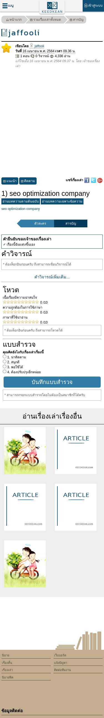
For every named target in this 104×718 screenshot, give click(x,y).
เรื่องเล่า (7, 670)
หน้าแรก (14, 20)
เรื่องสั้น (7, 662)
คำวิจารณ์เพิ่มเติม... (52, 277)
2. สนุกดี (12, 362)
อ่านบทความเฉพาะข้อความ (62, 201)
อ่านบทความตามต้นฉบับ (20, 201)
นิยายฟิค (7, 677)
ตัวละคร (40, 223)
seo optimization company (20, 209)
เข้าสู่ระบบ (93, 5)
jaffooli (36, 46)
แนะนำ (10, 181)
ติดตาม (28, 181)
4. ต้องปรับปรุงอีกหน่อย (23, 372)
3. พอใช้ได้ (14, 367)
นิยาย (5, 655)
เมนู (8, 6)
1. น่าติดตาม (16, 357)
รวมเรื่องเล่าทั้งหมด (45, 20)
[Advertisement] (52, 123)
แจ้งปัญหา (60, 662)
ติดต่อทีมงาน (62, 670)
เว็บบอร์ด (60, 655)
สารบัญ (76, 20)
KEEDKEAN (52, 11)
